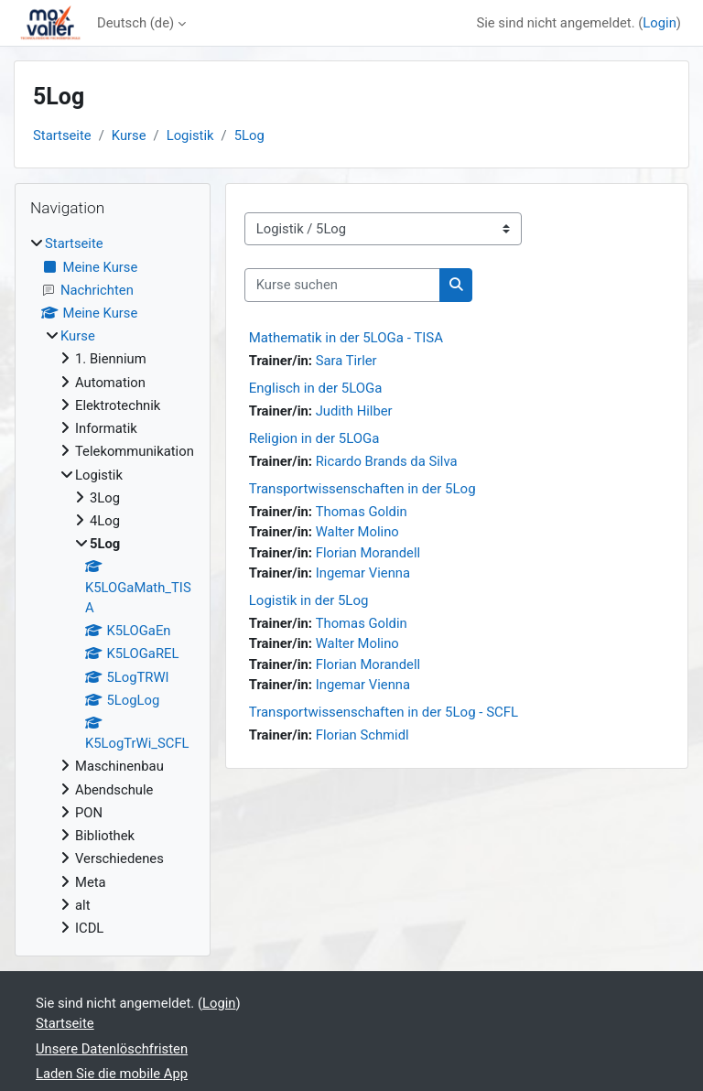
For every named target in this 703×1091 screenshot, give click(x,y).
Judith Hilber (354, 411)
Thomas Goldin (361, 511)
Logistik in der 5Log (309, 600)
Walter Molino (357, 532)
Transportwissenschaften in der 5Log (362, 489)
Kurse (129, 135)
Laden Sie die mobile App (112, 1073)
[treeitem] (112, 585)
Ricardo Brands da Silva (387, 461)
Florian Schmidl (362, 735)
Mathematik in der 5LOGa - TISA (346, 337)
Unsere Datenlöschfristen (112, 1049)
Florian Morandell (368, 553)
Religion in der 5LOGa (314, 438)
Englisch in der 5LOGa (316, 388)
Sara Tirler (346, 360)
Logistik (190, 135)
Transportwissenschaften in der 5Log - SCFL (383, 712)
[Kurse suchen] (342, 284)
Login (659, 23)
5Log (249, 135)
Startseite (62, 135)
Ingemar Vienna (363, 573)
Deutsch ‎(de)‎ (135, 23)
